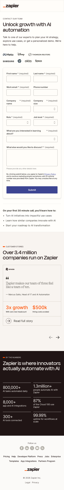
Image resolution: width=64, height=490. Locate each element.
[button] (32, 189)
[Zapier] (32, 469)
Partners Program (46, 461)
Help (14, 456)
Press (40, 456)
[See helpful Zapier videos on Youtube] (37, 448)
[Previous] (50, 338)
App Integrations (29, 461)
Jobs (47, 456)
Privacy (35, 482)
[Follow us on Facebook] (22, 448)
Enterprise (56, 456)
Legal (27, 482)
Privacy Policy (50, 174)
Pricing (6, 456)
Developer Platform (27, 456)
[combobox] (46, 109)
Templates (14, 461)
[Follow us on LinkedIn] (27, 448)
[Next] (57, 338)
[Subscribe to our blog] (42, 448)
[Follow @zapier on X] (32, 448)
